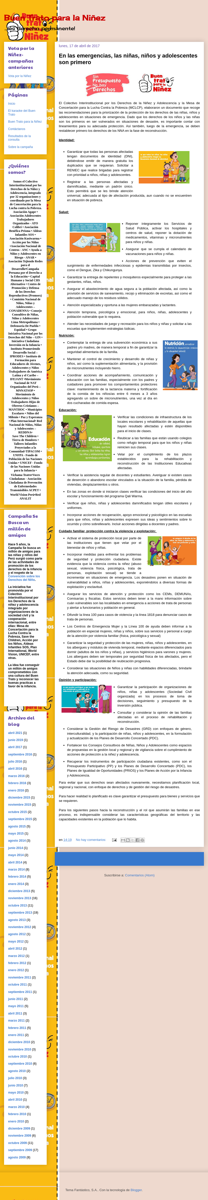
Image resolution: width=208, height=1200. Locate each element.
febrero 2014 (17, 876)
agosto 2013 (17, 920)
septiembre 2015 (20, 819)
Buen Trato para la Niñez (54, 17)
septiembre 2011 (20, 992)
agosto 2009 (17, 1157)
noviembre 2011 (19, 977)
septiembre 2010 (20, 1063)
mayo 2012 (16, 941)
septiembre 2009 (20, 1150)
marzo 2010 (16, 1107)
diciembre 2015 (19, 797)
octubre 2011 (17, 984)
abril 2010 (15, 1099)
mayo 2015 (16, 833)
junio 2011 (15, 999)
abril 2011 (15, 1013)
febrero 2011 (17, 1028)
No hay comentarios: (91, 840)
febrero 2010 (17, 1114)
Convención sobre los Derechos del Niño (24, 578)
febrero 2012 (17, 963)
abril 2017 (15, 747)
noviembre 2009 (19, 1135)
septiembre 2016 (20, 754)
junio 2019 (15, 740)
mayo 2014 (16, 855)
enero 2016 (16, 790)
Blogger (136, 1190)
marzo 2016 (16, 776)
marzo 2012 (16, 956)
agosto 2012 (17, 934)
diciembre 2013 (19, 891)
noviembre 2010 (19, 1049)
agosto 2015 (17, 826)
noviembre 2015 (19, 804)
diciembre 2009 (19, 1128)
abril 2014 (15, 862)
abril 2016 (15, 768)
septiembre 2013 (20, 912)
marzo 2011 (16, 1020)
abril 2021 (15, 733)
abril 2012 (15, 948)
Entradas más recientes (79, 859)
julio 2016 (15, 761)
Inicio (134, 859)
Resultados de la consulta (19, 137)
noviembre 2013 (19, 898)
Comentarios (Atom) (139, 875)
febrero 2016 (17, 783)
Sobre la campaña (20, 147)
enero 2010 (16, 1121)
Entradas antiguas (184, 859)
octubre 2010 (17, 1056)
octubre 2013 (17, 905)
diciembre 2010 (19, 1042)
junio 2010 (15, 1085)
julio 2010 (15, 1078)
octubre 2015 (17, 812)
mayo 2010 (16, 1092)
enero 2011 (16, 1035)
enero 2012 (16, 970)
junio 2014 (15, 848)
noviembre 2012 (19, 927)
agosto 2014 (17, 840)
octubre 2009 (17, 1143)
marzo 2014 (16, 869)
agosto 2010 (17, 1071)
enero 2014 (16, 884)
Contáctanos (16, 129)
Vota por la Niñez (19, 76)
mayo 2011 (16, 1006)
